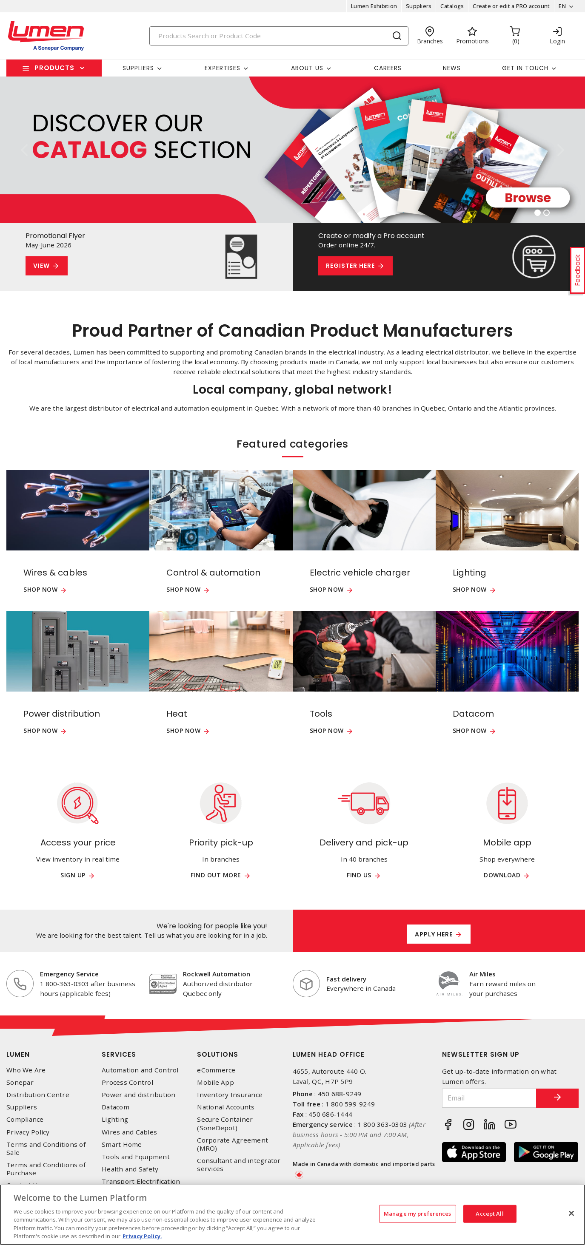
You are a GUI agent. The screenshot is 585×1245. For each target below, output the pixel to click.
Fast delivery (346, 979)
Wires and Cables (129, 1132)
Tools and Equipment (136, 1157)
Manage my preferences (417, 1213)
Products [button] (54, 67)
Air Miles (482, 974)
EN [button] (562, 6)
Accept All (489, 1213)
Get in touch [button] (525, 68)
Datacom (115, 1107)
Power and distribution (139, 1095)
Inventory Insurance (230, 1095)
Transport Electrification (141, 1181)
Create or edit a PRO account (511, 6)
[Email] (489, 1098)
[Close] (571, 1213)
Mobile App (215, 1082)
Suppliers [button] (138, 68)
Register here (350, 265)
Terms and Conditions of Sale (46, 1148)
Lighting (115, 1119)
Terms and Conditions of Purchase (46, 1169)
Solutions (217, 1054)
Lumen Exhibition (374, 6)
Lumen (18, 1054)
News (452, 68)
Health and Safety (130, 1169)
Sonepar (20, 1082)
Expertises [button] (222, 68)
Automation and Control (140, 1070)
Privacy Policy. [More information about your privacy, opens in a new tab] (142, 1236)
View (41, 265)
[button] (24, 150)
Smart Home (122, 1144)
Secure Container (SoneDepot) (225, 1123)
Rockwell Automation (216, 974)
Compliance (25, 1119)
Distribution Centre (37, 1095)
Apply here (434, 934)
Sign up (73, 875)
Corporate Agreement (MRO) (232, 1144)
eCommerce (216, 1070)
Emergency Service (69, 974)
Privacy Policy (28, 1132)
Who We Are (26, 1070)
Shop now (40, 589)
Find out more (216, 875)
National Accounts (225, 1107)
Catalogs (452, 6)
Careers (388, 68)
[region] (292, 1214)
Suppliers (418, 6)
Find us (359, 875)
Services (119, 1054)
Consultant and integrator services (238, 1165)
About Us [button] (307, 68)
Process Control (127, 1082)
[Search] (278, 35)
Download (502, 875)
